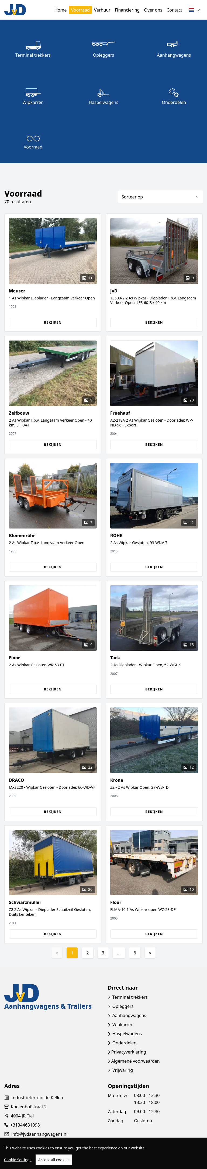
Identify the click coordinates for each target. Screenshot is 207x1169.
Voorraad (80, 10)
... (119, 953)
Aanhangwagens (129, 1015)
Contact (174, 10)
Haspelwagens (127, 1034)
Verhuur (102, 10)
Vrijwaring (122, 1070)
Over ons (153, 10)
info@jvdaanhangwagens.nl (39, 1134)
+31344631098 (25, 1125)
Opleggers (122, 1006)
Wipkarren (122, 1024)
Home (60, 10)
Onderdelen (124, 1043)
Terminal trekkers (130, 997)
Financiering (127, 10)
